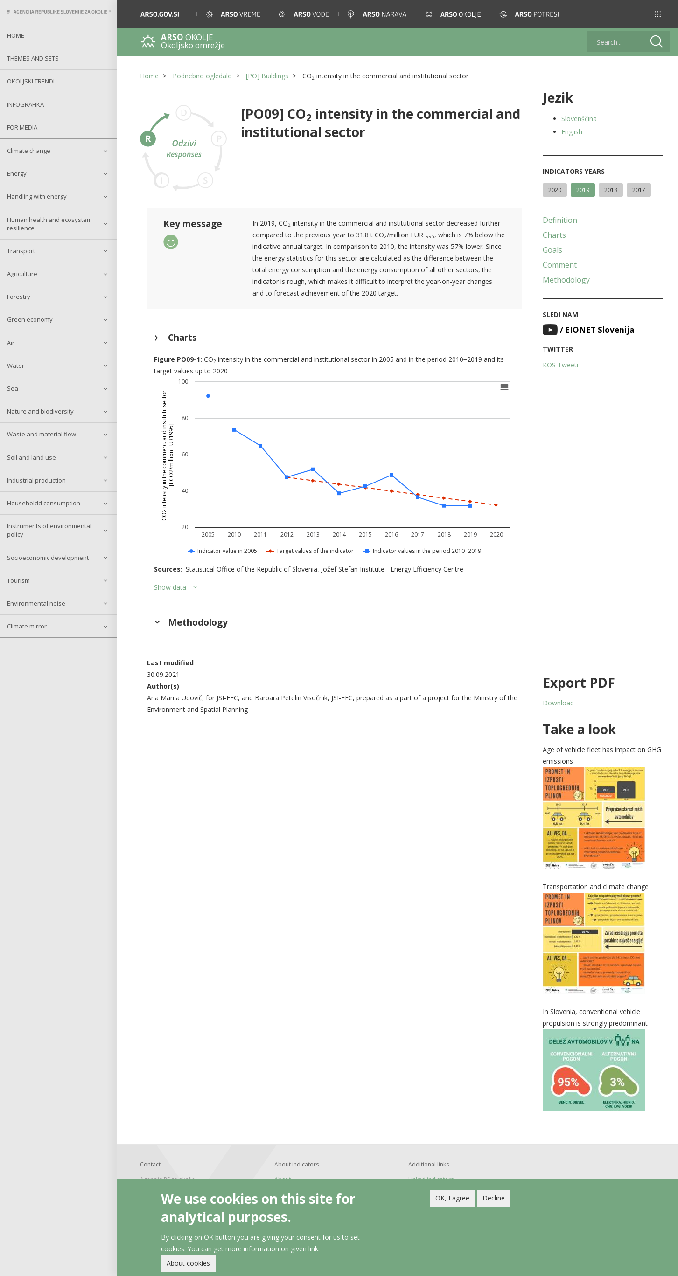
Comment (560, 265)
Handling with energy (37, 196)
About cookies (188, 1263)
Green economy (30, 319)
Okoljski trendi (31, 81)
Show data (170, 587)
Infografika (25, 104)
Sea (12, 388)
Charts (554, 235)
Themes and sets (33, 58)
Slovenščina (579, 118)
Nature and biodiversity (40, 411)
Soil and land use (31, 457)
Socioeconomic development (48, 557)
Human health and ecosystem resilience (49, 223)
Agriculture (22, 273)
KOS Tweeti (560, 364)
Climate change (28, 150)
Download (558, 702)
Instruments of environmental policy (49, 530)
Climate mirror (27, 626)
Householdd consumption (43, 503)
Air (10, 342)
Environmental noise (36, 603)
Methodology (566, 280)
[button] (658, 14)
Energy (17, 173)
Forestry (18, 296)
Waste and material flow (41, 434)
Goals (552, 250)
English (571, 131)
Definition (560, 220)
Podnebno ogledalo (202, 75)
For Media (22, 127)
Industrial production (36, 480)
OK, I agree (452, 1198)
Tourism (18, 580)
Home (15, 35)
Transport (21, 251)
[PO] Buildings (267, 75)
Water (15, 365)
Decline (493, 1198)
